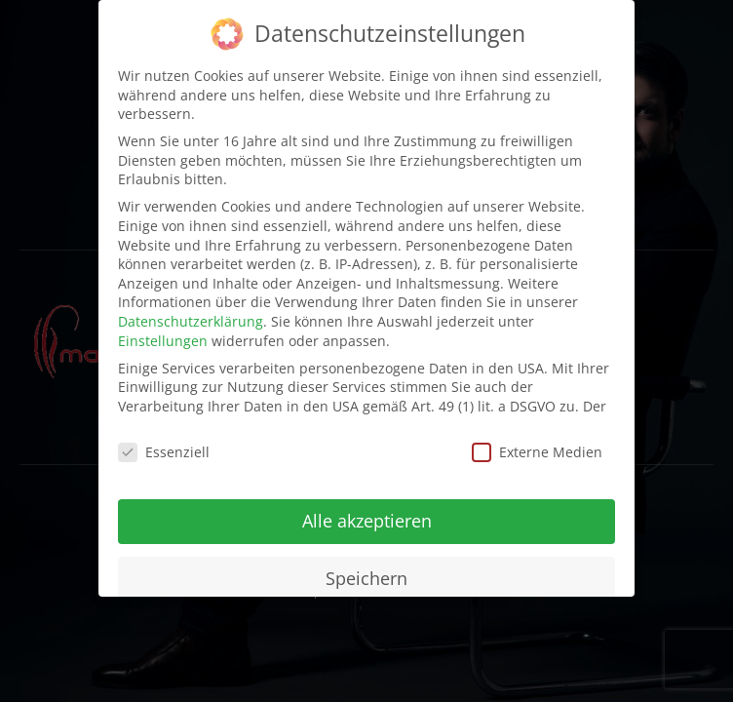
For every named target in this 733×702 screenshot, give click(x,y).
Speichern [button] (366, 577)
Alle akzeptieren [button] (367, 519)
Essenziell (164, 451)
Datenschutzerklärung (190, 320)
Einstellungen (163, 339)
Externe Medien (537, 451)
